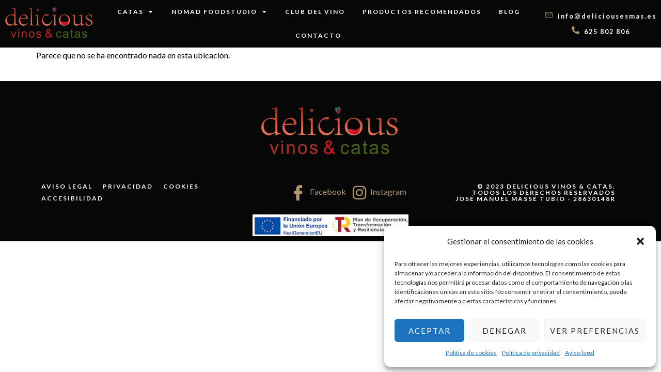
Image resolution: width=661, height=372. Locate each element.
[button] (640, 241)
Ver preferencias (595, 330)
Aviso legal (579, 353)
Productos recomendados (422, 12)
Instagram (379, 192)
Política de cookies (471, 353)
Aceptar (429, 330)
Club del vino (315, 12)
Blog (509, 12)
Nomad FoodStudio (219, 12)
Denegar (504, 330)
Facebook (318, 192)
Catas (135, 12)
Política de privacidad (531, 353)
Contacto (318, 35)
